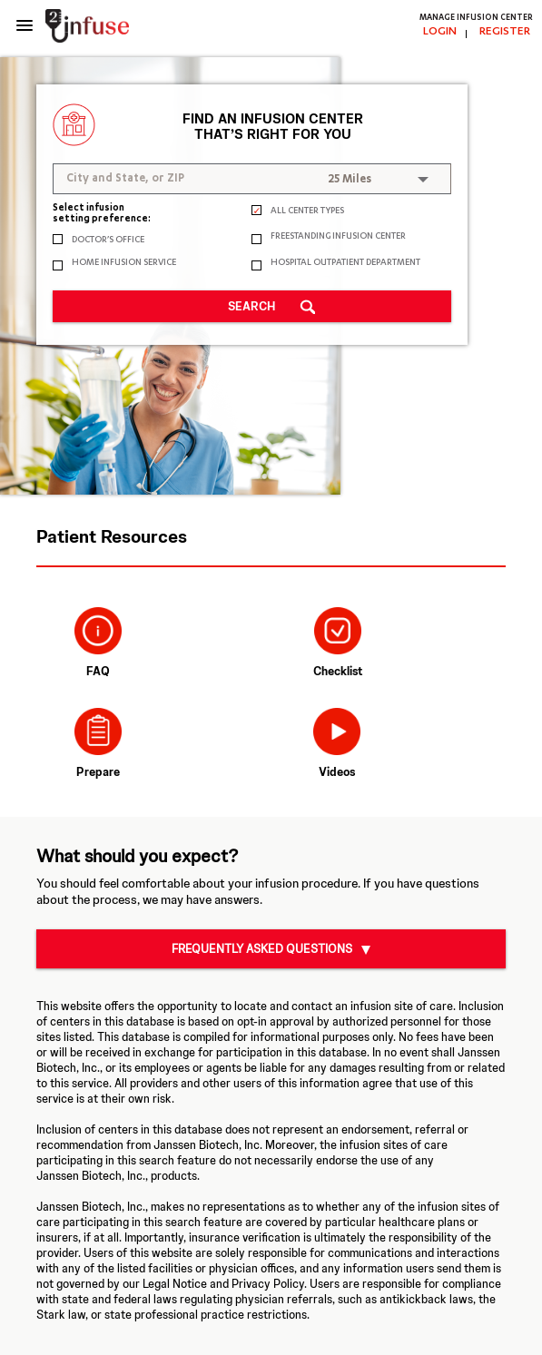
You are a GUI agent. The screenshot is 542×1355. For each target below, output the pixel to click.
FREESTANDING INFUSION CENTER (338, 237)
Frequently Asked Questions (262, 949)
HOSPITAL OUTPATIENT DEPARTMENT (345, 264)
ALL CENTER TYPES (307, 212)
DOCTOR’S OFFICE (108, 241)
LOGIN (440, 31)
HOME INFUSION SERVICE (124, 264)
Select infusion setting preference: (102, 214)
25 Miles (349, 179)
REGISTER (504, 31)
